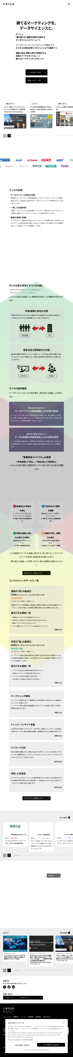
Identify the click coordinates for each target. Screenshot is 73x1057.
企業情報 (38, 1016)
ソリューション (7, 1016)
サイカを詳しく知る (34, 72)
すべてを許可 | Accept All (51, 1045)
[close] (63, 1022)
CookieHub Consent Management (40, 1050)
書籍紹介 (16, 1016)
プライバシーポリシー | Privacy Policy (20, 1039)
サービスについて (8, 997)
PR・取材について (24, 997)
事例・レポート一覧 (34, 80)
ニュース (23, 1016)
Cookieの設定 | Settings (22, 1045)
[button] (9, 970)
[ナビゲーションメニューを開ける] (69, 4)
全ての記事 (63, 933)
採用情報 (30, 1016)
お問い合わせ (47, 1016)
